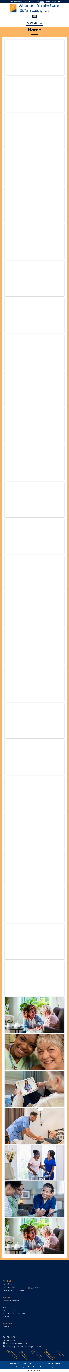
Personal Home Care (11, 1301)
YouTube (49, 1355)
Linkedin (24, 1355)
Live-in (5, 1307)
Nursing (6, 1304)
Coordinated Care (10, 1287)
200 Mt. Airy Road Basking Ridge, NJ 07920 (22, 1346)
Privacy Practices (13, 1363)
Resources (7, 1327)
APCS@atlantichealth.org (16, 1343)
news (41, 1)
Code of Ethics (27, 1363)
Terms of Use (32, 1367)
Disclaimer (39, 1363)
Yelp (59, 1355)
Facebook (12, 1355)
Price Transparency (46, 1367)
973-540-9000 (34, 23)
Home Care (7, 1284)
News (5, 1330)
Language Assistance (54, 1363)
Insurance (7, 1316)
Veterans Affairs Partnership (14, 1313)
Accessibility (20, 1367)
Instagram (36, 1355)
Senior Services (9, 1310)
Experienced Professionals (13, 1290)
